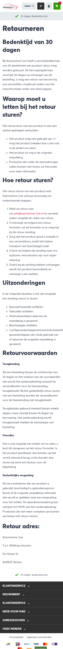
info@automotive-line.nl (29, 213)
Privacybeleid (16, 637)
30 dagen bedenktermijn (34, 16)
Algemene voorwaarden (39, 637)
